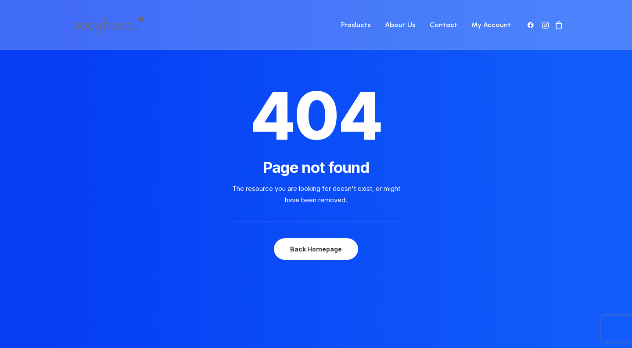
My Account (491, 25)
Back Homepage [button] (316, 233)
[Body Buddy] (107, 25)
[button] (532, 25)
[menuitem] (356, 25)
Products (356, 25)
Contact (443, 25)
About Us (400, 25)
